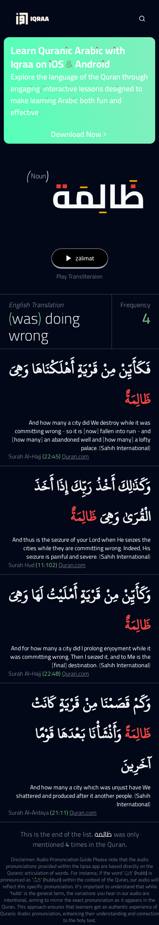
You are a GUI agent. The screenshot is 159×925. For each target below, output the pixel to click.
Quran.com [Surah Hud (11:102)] (72, 564)
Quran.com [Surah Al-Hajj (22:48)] (75, 673)
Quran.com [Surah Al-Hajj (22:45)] (75, 456)
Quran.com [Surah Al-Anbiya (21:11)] (83, 812)
